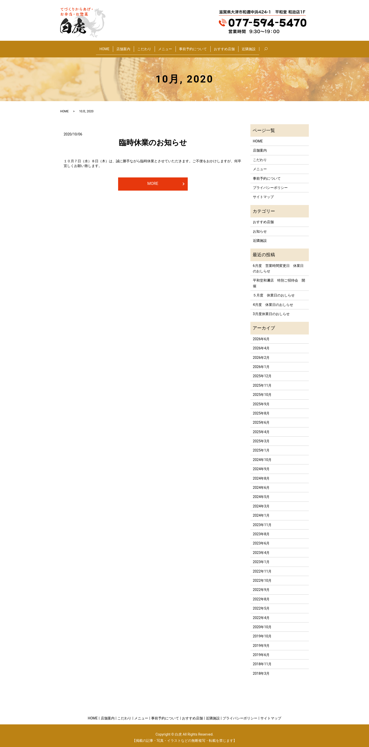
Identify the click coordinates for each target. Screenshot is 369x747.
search (269, 47)
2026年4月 (261, 344)
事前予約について (193, 47)
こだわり (144, 47)
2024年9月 (261, 465)
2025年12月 (262, 372)
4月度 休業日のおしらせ (273, 301)
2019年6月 (261, 651)
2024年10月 (262, 456)
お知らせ (260, 227)
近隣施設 (249, 47)
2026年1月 (261, 363)
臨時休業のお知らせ (153, 138)
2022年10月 (262, 577)
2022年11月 (262, 567)
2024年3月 (261, 502)
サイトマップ (263, 193)
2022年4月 (261, 614)
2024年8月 (261, 474)
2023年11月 (262, 521)
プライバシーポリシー (270, 184)
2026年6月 (261, 335)
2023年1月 (261, 558)
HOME (104, 47)
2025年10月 (262, 391)
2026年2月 (261, 354)
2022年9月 (261, 586)
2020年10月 (262, 623)
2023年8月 (261, 530)
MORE (152, 179)
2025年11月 (262, 381)
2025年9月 (261, 400)
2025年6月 (261, 419)
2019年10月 (262, 632)
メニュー (165, 47)
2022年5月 (261, 605)
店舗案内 (123, 47)
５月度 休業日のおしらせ (274, 291)
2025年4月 (261, 428)
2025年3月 (261, 437)
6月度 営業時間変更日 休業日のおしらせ (278, 264)
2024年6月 (261, 484)
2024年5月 (261, 493)
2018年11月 (262, 660)
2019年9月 (261, 642)
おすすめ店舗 (224, 47)
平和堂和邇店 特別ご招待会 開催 (279, 279)
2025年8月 (261, 410)
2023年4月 (261, 549)
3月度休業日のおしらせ (271, 310)
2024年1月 (261, 512)
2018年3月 (261, 670)
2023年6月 (261, 539)
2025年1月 (261, 447)
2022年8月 (261, 595)
